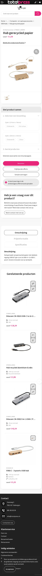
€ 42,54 (11, 428)
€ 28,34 (11, 325)
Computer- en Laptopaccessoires (21, 21)
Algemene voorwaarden (9, 552)
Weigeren (18, 568)
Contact (4, 536)
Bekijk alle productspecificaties (14, 43)
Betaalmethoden (7, 539)
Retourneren (5, 542)
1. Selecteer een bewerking (14, 115)
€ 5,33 (11, 482)
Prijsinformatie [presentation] (21, 238)
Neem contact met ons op (15, 213)
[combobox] (18, 13)
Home (3, 21)
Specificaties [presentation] (21, 244)
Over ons (4, 533)
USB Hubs (4, 24)
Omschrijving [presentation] (21, 232)
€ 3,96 (11, 377)
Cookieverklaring (7, 555)
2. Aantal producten (11, 149)
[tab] (21, 232)
